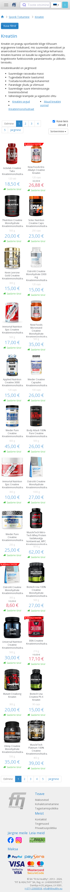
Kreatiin (39, 17)
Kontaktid (40, 819)
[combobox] (35, 5)
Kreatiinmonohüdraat (21, 109)
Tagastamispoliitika (46, 808)
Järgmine (15, 130)
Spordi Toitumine (19, 17)
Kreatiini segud (21, 101)
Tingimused (42, 823)
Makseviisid (42, 800)
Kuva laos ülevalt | (60, 123)
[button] (56, 5)
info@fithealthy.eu (52, 888)
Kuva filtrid (9, 26)
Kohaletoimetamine (47, 804)
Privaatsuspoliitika (46, 828)
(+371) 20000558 (33, 888)
